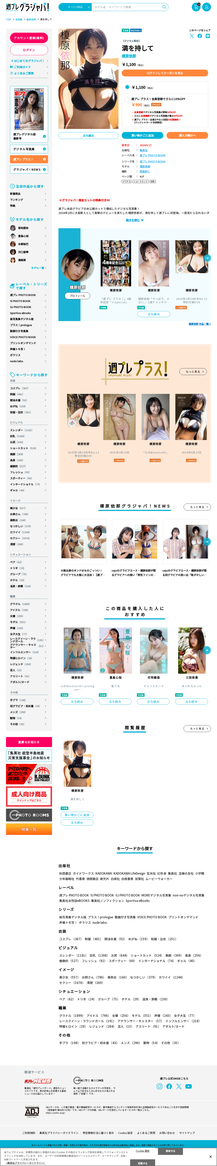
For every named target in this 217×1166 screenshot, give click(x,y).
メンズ (18, 712)
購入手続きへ (187, 135)
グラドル (20, 604)
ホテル (18, 580)
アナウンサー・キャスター (27, 646)
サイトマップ (187, 1133)
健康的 (18, 466)
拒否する (170, 1150)
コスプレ (20, 388)
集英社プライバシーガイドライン (58, 1133)
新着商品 (15, 194)
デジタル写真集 (24, 149)
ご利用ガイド (22, 67)
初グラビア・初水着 (25, 706)
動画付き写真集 (19, 331)
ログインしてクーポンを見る (165, 73)
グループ (19, 574)
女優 (17, 616)
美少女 (18, 508)
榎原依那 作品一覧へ (200, 324)
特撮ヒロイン (22, 658)
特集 (12, 206)
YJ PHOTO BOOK (20, 301)
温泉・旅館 (21, 586)
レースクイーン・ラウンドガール (27, 640)
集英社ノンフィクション (107, 900)
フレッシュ (20, 472)
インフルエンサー (25, 652)
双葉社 (139, 879)
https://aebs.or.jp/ (55, 1112)
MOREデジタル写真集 (156, 895)
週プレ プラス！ (23, 159)
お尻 (17, 442)
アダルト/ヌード (19, 682)
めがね (18, 406)
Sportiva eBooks (20, 313)
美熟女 (18, 520)
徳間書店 (92, 879)
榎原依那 (31, 19)
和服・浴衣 (21, 412)
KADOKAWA (103, 873)
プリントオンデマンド (23, 343)
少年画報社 (66, 879)
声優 (17, 628)
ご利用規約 (28, 1133)
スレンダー (22, 430)
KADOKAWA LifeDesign (129, 873)
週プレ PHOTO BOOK (23, 295)
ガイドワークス (83, 873)
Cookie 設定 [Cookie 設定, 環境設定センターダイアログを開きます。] (143, 1150)
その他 (18, 724)
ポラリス (15, 355)
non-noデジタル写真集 (188, 895)
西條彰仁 (145, 171)
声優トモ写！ (18, 349)
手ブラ (18, 700)
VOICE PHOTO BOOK (23, 337)
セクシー (20, 538)
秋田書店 (65, 873)
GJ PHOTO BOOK (20, 307)
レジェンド (21, 664)
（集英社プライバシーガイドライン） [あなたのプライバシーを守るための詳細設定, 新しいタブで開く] (25, 1163)
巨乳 (18, 436)
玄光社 (151, 873)
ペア (16, 562)
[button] (207, 258)
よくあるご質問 (24, 73)
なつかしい (21, 526)
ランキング (16, 200)
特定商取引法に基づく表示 (98, 1133)
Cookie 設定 (125, 1133)
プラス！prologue (21, 325)
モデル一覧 (37, 268)
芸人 (16, 670)
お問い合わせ (167, 1133)
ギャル (18, 490)
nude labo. (16, 361)
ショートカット (24, 448)
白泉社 (115, 879)
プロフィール (77, 296)
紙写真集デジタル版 (21, 319)
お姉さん (20, 514)
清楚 (17, 544)
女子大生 (19, 634)
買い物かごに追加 (142, 135)
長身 (17, 460)
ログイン (29, 50)
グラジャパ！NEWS (27, 169)
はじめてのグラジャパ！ (29, 60)
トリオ (18, 568)
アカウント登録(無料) (29, 38)
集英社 (144, 150)
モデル (18, 622)
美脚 (17, 454)
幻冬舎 (161, 873)
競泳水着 (19, 400)
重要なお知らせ (29, 742)
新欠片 (104, 879)
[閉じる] (210, 1156)
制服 (17, 394)
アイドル (20, 610)
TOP (8, 19)
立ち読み (88, 136)
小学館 (199, 873)
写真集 (18, 19)
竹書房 (80, 879)
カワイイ (20, 532)
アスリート (20, 676)
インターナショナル (25, 484)
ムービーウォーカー (159, 879)
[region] (108, 1157)
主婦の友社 (186, 873)
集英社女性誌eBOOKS (74, 900)
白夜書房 (127, 879)
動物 (16, 718)
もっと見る (193, 371)
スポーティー (21, 478)
